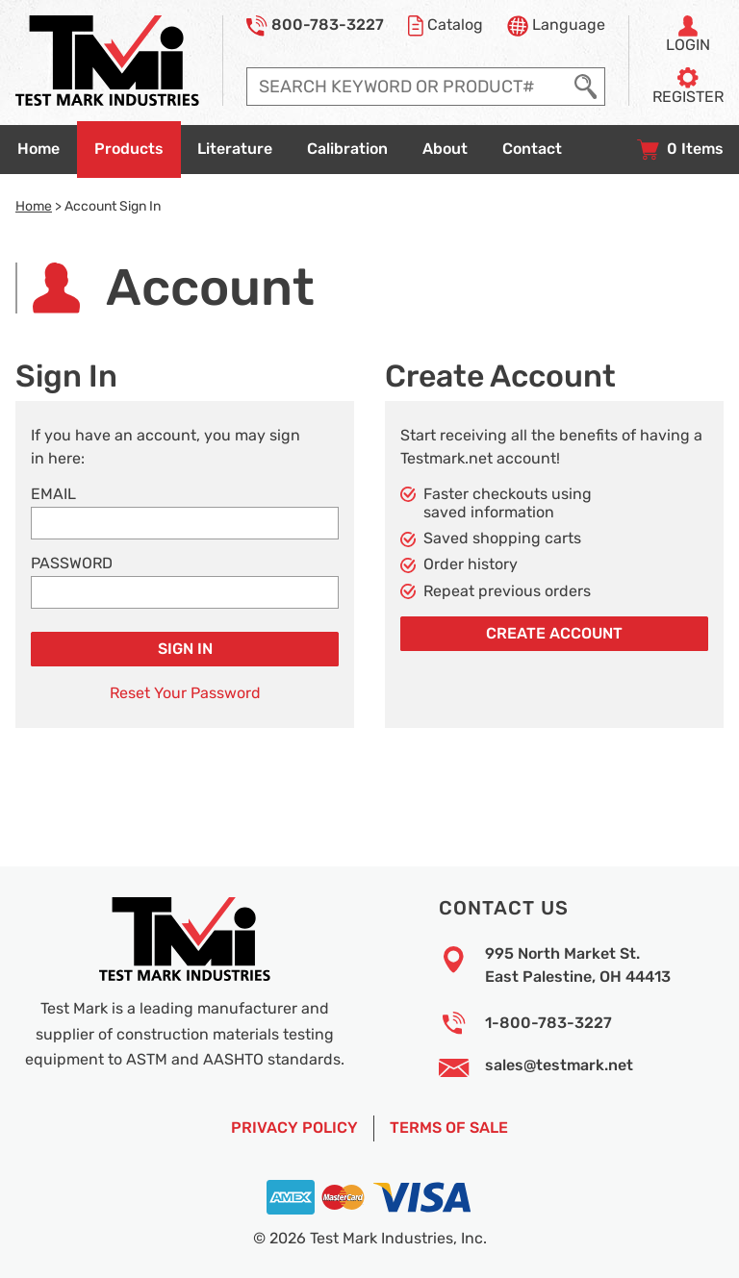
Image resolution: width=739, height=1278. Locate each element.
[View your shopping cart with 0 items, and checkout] (680, 149)
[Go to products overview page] (129, 149)
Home (33, 205)
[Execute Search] (585, 86)
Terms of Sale (449, 1128)
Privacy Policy (294, 1128)
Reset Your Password (185, 693)
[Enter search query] (407, 86)
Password (72, 563)
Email (53, 494)
